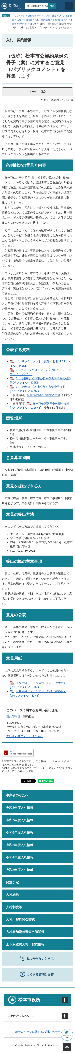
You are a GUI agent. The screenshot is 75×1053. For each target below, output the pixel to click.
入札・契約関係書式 (20, 919)
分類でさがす (34, 16)
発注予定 (12, 882)
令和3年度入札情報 (19, 870)
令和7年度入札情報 (19, 820)
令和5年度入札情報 (19, 845)
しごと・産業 (50, 16)
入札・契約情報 (24, 20)
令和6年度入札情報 (19, 832)
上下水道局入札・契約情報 (25, 944)
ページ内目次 (37, 91)
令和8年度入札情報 (19, 807)
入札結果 (12, 894)
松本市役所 (29, 999)
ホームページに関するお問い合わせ (37, 1031)
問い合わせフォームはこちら (24, 736)
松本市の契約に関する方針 (43, 395)
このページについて (20, 1015)
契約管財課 (13, 716)
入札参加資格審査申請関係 (25, 932)
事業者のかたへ (60, 20)
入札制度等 (14, 907)
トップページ (18, 16)
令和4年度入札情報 (19, 857)
